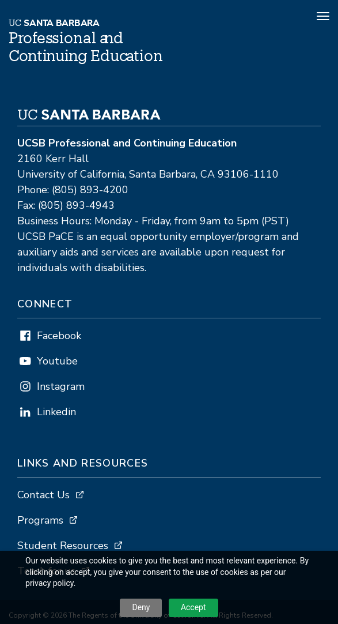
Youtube (57, 361)
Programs (40, 520)
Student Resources (62, 545)
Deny (141, 607)
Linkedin (56, 412)
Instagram (61, 386)
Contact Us (43, 495)
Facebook (59, 336)
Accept (193, 607)
